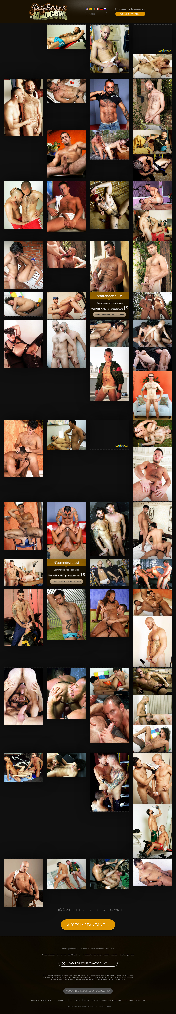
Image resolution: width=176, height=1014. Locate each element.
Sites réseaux (122, 9)
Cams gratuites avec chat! (88, 963)
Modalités (35, 1000)
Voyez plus (110, 949)
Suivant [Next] (115, 909)
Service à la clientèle (48, 1000)
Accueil (64, 949)
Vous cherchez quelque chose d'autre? (88, 991)
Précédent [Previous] (63, 909)
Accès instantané (129, 14)
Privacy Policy (140, 1000)
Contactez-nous (75, 1000)
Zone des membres (138, 9)
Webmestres (62, 1000)
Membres (73, 949)
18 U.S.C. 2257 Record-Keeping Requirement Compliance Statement (108, 1000)
